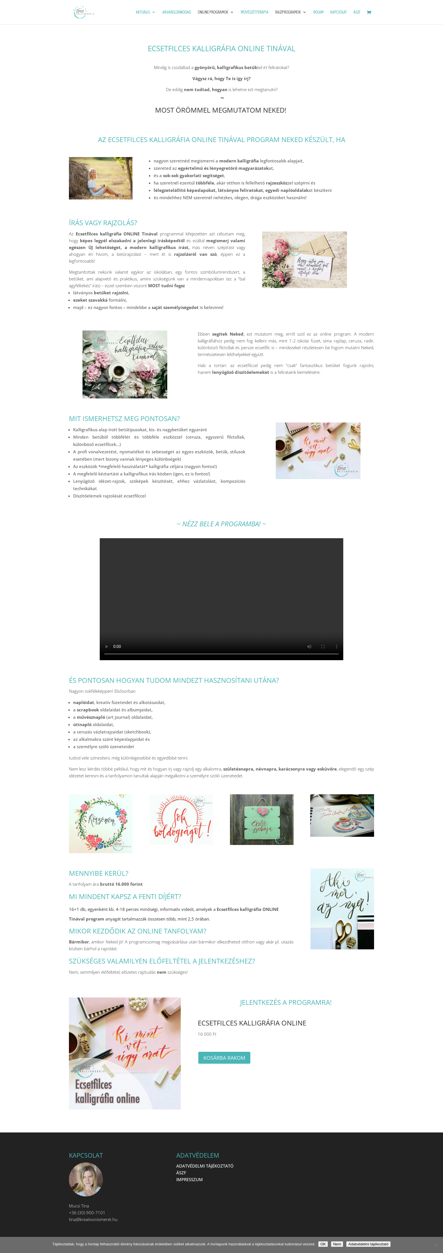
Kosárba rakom (224, 1057)
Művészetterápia (254, 12)
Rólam (318, 12)
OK (323, 1244)
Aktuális (143, 12)
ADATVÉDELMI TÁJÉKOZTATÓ (205, 1166)
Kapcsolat (338, 12)
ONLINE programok (213, 12)
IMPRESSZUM (189, 1179)
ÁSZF (357, 12)
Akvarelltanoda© (176, 12)
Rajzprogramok (288, 12)
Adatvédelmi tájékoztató (368, 1244)
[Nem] (436, 1245)
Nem (337, 1244)
